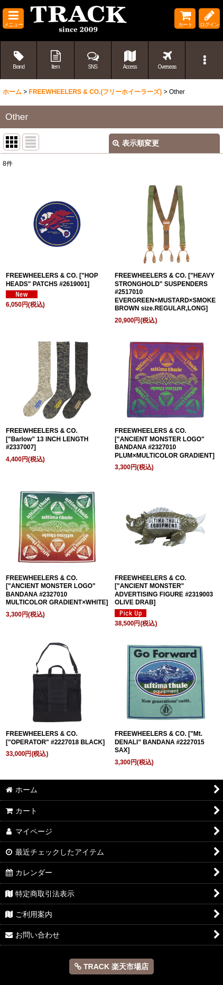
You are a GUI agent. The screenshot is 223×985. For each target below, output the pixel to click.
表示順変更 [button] (136, 143)
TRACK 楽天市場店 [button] (111, 966)
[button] (13, 18)
